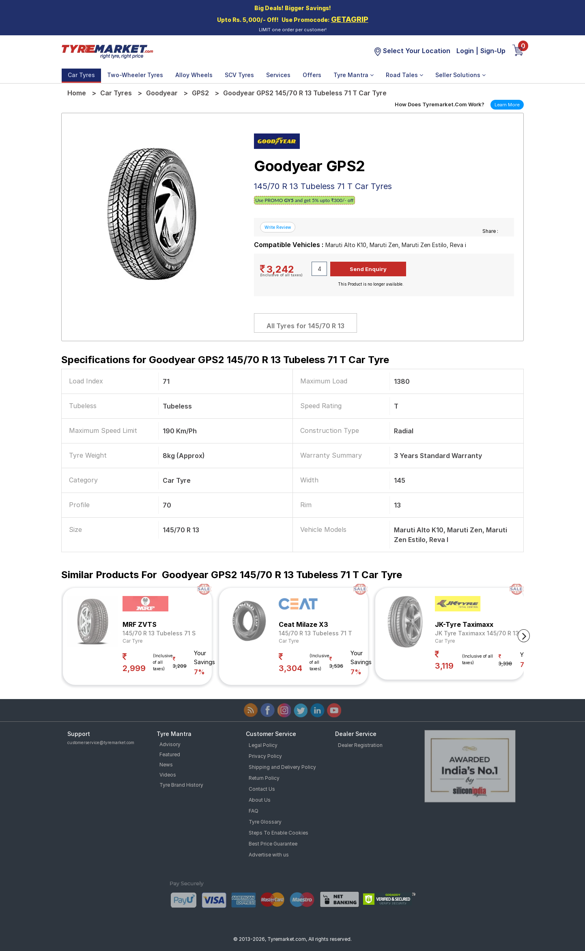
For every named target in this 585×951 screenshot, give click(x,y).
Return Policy (264, 778)
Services (278, 74)
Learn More (507, 105)
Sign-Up (492, 51)
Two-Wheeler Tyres (135, 74)
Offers (312, 74)
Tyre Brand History (181, 785)
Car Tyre (132, 641)
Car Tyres (81, 74)
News (166, 765)
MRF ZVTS (140, 624)
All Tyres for (305, 326)
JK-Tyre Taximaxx (464, 624)
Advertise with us (269, 855)
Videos (167, 775)
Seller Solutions (460, 74)
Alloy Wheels (194, 74)
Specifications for (225, 360)
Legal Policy (263, 745)
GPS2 (200, 93)
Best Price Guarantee (273, 844)
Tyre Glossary (265, 822)
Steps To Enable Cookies (278, 833)
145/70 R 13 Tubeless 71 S (159, 633)
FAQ (253, 811)
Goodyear (162, 93)
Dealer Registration (360, 745)
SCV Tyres (239, 74)
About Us (260, 800)
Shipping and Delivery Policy (282, 767)
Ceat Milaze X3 (303, 624)
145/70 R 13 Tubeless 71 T (315, 633)
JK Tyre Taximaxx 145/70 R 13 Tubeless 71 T (497, 633)
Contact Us (262, 789)
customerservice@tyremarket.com (100, 742)
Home (76, 93)
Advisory (170, 744)
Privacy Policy (265, 756)
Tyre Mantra (353, 74)
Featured (169, 754)
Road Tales (404, 74)
